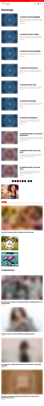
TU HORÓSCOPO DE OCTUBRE (29, 34)
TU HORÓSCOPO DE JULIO (28, 85)
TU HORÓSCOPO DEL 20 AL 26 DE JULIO (30, 151)
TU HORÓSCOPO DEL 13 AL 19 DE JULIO (30, 168)
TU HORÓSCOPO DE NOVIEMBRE (30, 17)
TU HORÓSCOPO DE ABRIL (28, 101)
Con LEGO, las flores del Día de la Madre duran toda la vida (17, 232)
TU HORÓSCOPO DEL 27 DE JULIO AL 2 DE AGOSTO (31, 134)
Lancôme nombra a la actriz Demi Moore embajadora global (17, 334)
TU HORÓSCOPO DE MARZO (28, 118)
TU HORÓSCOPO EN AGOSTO (29, 68)
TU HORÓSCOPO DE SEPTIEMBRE (30, 51)
